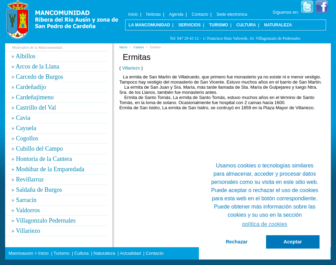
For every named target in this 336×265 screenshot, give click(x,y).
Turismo (218, 25)
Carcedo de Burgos (39, 76)
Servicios (189, 25)
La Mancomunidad (149, 25)
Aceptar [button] (293, 241)
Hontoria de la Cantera (44, 158)
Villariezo (131, 68)
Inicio (123, 47)
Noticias (153, 14)
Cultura (138, 47)
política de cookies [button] (264, 224)
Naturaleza (278, 25)
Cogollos (27, 138)
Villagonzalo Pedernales (45, 220)
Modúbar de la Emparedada (50, 169)
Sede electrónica (231, 14)
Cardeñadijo (31, 87)
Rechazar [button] (237, 241)
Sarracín (26, 200)
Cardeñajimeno (35, 97)
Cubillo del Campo (39, 148)
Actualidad (130, 253)
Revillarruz (30, 179)
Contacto (200, 14)
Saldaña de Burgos (39, 189)
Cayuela (26, 128)
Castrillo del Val (36, 107)
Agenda (176, 14)
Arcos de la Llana (37, 66)
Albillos (26, 56)
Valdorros (28, 210)
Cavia (23, 117)
